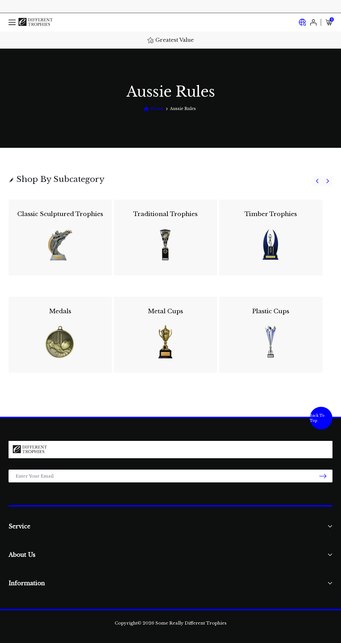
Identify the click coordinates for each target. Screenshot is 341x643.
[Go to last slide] (317, 181)
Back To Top (317, 418)
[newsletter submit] (323, 476)
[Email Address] (170, 476)
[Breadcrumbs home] (153, 109)
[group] (170, 290)
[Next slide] (327, 181)
